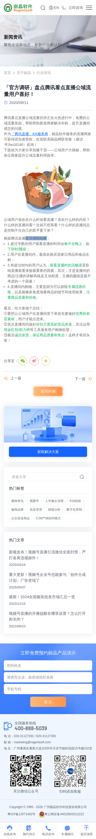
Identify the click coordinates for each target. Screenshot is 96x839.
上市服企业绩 (54, 501)
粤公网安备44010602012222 (61, 814)
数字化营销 (74, 509)
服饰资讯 (17, 501)
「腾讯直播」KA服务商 (29, 134)
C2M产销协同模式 (48, 518)
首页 (7, 73)
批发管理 (36, 509)
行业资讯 (44, 73)
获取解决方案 (48, 452)
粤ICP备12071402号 (21, 814)
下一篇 (80, 379)
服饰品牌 (17, 509)
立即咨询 (76, 8)
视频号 (34, 501)
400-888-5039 (31, 728)
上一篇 (15, 378)
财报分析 (54, 509)
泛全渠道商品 (20, 518)
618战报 (75, 501)
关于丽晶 (24, 73)
